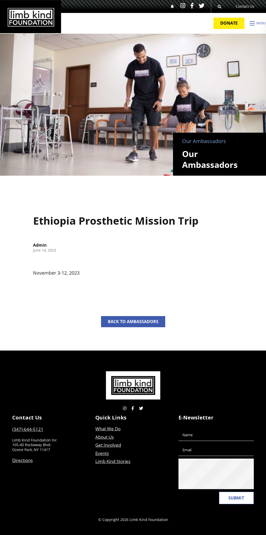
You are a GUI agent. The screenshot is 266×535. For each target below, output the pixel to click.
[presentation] (223, 474)
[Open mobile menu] (258, 23)
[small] (182, 6)
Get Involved (108, 445)
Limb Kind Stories (112, 461)
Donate (229, 23)
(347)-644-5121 (27, 429)
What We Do (108, 429)
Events (102, 453)
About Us (104, 437)
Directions (22, 460)
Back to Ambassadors (133, 321)
